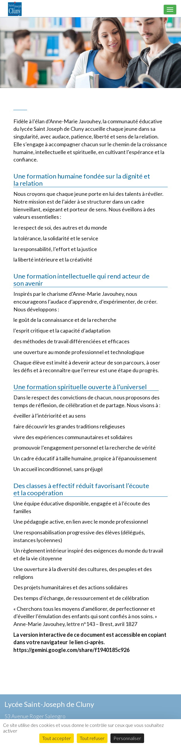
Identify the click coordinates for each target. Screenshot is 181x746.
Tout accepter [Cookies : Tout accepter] (56, 738)
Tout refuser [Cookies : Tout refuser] (92, 738)
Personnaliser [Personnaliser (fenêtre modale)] (127, 738)
